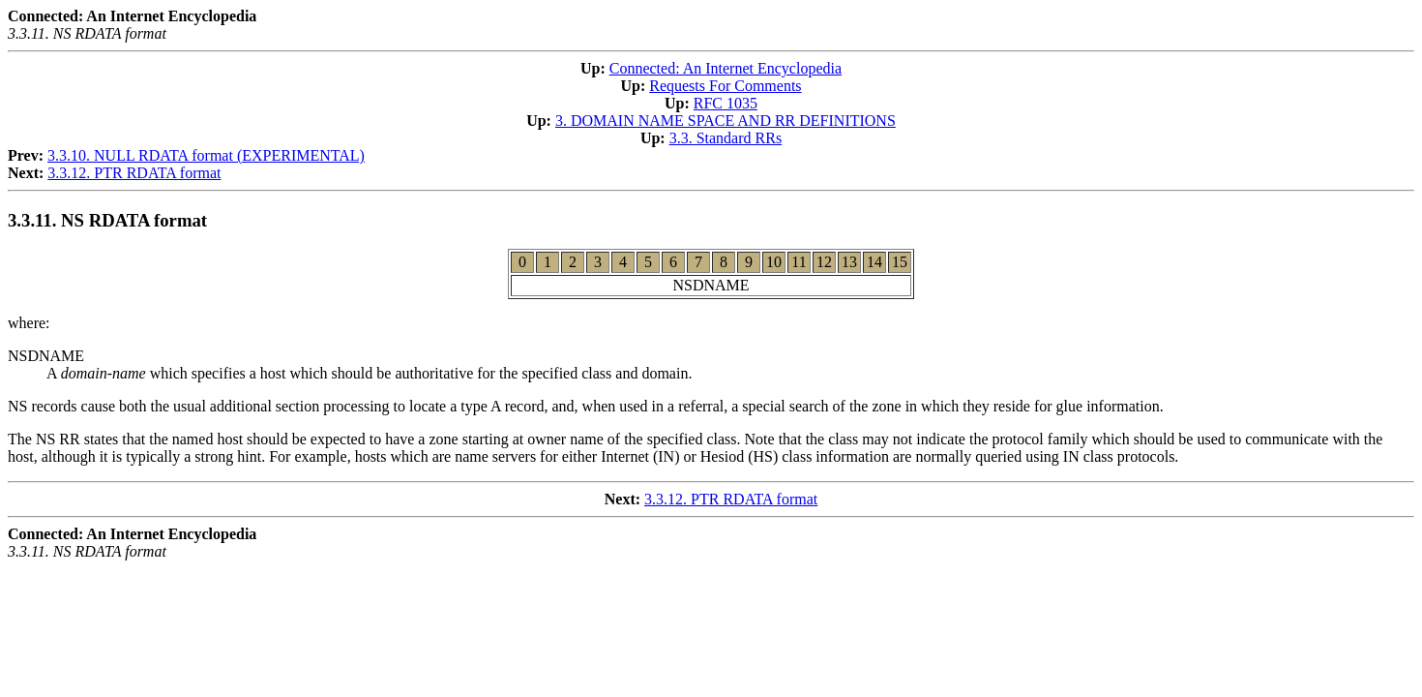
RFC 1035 (725, 103)
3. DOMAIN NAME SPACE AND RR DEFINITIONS (725, 120)
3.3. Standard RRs (725, 138)
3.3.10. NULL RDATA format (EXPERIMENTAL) (206, 155)
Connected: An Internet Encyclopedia (725, 68)
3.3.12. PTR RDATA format (134, 173)
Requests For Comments (725, 85)
